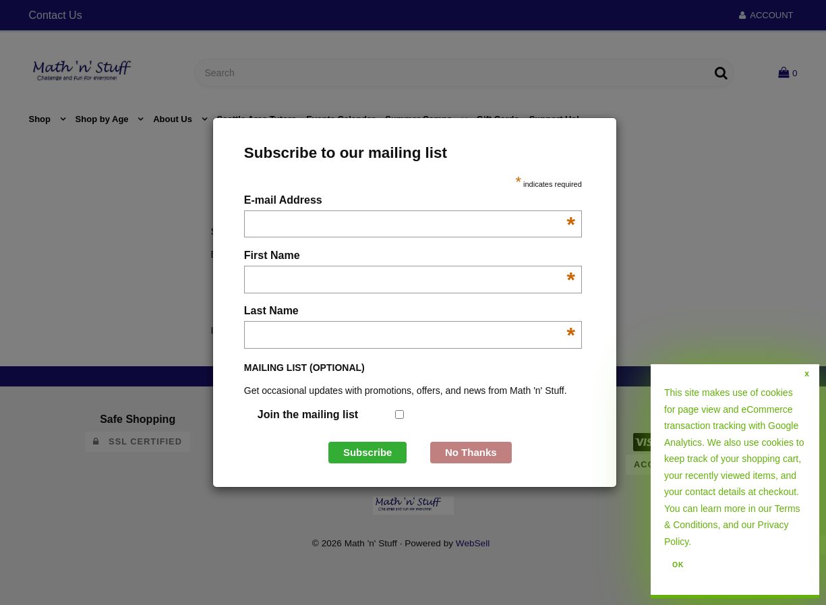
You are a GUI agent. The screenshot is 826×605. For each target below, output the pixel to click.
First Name (409, 257)
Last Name (409, 312)
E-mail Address (409, 201)
